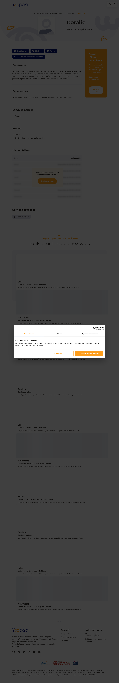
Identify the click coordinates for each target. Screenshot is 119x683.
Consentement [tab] (29, 334)
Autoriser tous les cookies (89, 353)
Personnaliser (59, 353)
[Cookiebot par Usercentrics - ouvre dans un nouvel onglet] (95, 328)
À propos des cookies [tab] (90, 334)
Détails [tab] (59, 334)
